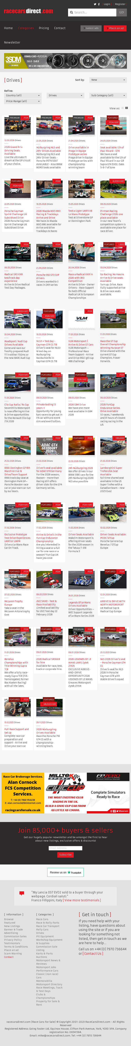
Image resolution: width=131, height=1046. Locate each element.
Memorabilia (44, 980)
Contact (60, 28)
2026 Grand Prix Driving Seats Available (13, 150)
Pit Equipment (45, 936)
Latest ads (91, 28)
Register (120, 4)
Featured (9, 922)
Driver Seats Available (81, 534)
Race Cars (42, 919)
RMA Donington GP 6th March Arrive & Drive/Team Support (17, 471)
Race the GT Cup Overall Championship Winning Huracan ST (113, 344)
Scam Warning (13, 953)
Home (8, 28)
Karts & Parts (44, 953)
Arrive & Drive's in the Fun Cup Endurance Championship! (49, 538)
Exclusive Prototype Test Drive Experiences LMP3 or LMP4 (17, 538)
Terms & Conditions (16, 946)
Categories (26, 28)
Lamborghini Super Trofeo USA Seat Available (111, 471)
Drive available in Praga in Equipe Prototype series (78, 151)
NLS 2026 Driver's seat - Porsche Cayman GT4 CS (113, 662)
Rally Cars (42, 929)
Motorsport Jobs (46, 967)
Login (107, 4)
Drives (40, 933)
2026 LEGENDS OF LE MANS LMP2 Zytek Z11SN (79, 662)
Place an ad (115, 28)
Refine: (8, 90)
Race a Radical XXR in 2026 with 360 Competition (80, 278)
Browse (8, 919)
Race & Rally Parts (47, 922)
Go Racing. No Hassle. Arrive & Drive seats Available (112, 278)
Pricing (44, 28)
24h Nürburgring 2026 (80, 468)
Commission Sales (15, 936)
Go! (121, 12)
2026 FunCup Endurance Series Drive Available (110, 408)
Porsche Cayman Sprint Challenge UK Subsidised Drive (15, 214)
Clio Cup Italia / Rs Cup (16, 404)
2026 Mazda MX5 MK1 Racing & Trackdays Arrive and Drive (48, 214)
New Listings (12, 926)
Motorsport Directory (49, 984)
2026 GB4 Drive (77, 404)
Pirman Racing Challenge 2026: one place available (111, 214)
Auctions (41, 956)
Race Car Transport (47, 926)
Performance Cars (47, 970)
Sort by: (79, 80)
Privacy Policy (13, 939)
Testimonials (12, 943)
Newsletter (12, 42)
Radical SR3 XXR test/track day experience (13, 278)
